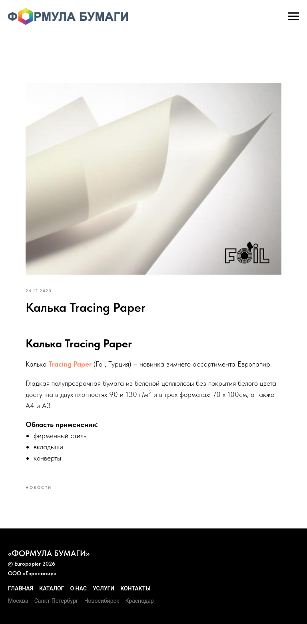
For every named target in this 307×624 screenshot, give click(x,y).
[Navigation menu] (293, 16)
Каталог (51, 588)
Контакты (135, 588)
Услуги (103, 588)
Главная (20, 588)
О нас (78, 588)
